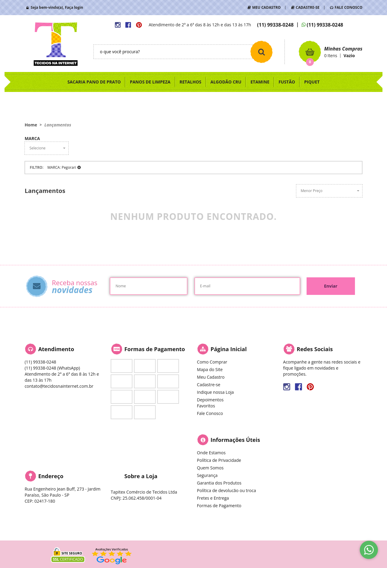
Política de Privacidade (219, 460)
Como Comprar (212, 362)
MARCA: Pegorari (61, 167)
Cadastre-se (208, 384)
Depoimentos (210, 400)
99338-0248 (275, 24)
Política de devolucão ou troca (226, 490)
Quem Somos (210, 468)
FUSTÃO (286, 82)
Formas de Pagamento (219, 505)
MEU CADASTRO (266, 7)
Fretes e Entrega (213, 498)
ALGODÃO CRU (225, 82)
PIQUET (312, 82)
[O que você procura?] (261, 52)
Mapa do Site (210, 369)
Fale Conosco (210, 413)
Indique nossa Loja (215, 392)
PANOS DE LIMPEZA (150, 82)
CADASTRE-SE (307, 7)
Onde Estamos (211, 452)
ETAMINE (259, 82)
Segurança (207, 475)
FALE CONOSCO (349, 7)
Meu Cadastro (210, 377)
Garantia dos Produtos (219, 483)
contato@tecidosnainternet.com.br (58, 386)
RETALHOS (190, 82)
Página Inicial (228, 349)
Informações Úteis (235, 439)
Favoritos (206, 406)
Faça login (74, 7)
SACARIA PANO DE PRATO (94, 82)
